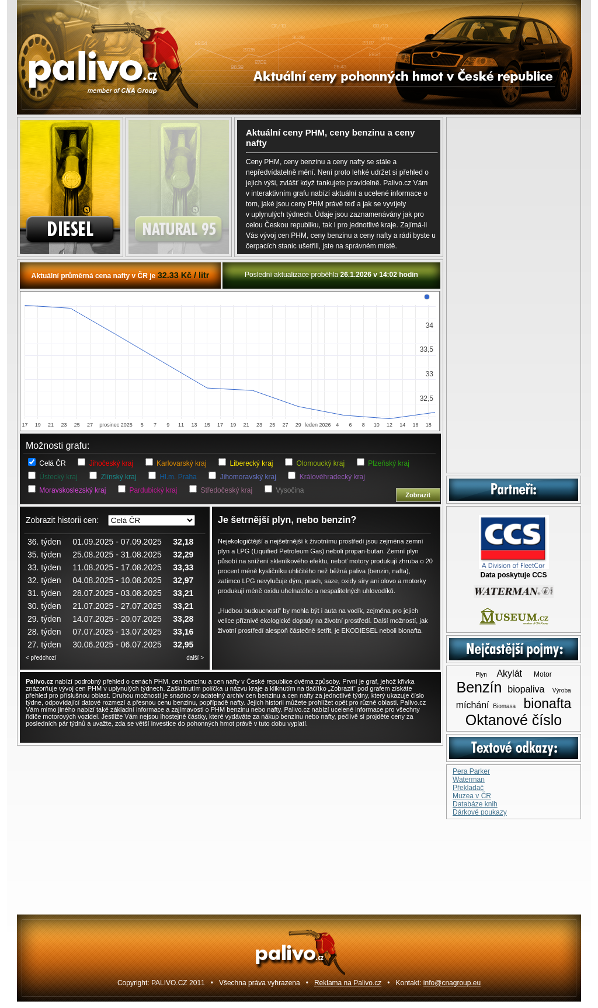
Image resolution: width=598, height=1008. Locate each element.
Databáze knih (475, 804)
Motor (543, 674)
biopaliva (525, 689)
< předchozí (41, 657)
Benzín (479, 687)
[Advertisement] (513, 295)
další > (195, 657)
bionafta (547, 703)
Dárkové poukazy (480, 812)
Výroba (561, 690)
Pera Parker (471, 771)
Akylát (509, 673)
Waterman (469, 779)
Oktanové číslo (513, 720)
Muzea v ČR (472, 796)
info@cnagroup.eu (452, 983)
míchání (472, 705)
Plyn (480, 674)
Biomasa (504, 706)
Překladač (468, 788)
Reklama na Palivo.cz (347, 983)
